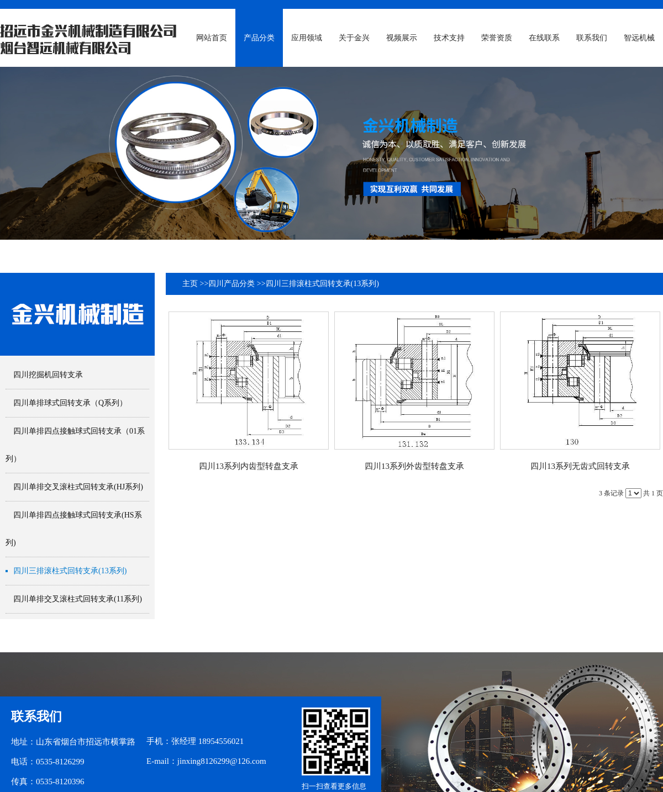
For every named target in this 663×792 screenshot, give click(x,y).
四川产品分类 (231, 283)
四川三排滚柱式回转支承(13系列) (322, 283)
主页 (190, 283)
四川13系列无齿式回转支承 (580, 466)
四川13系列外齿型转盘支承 (414, 466)
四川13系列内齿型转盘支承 (248, 466)
